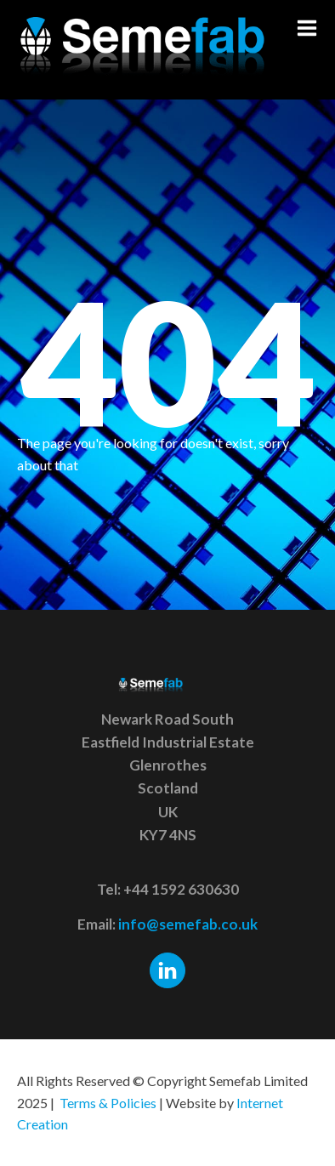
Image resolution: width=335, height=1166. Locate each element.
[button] (307, 28)
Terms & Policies (108, 1103)
